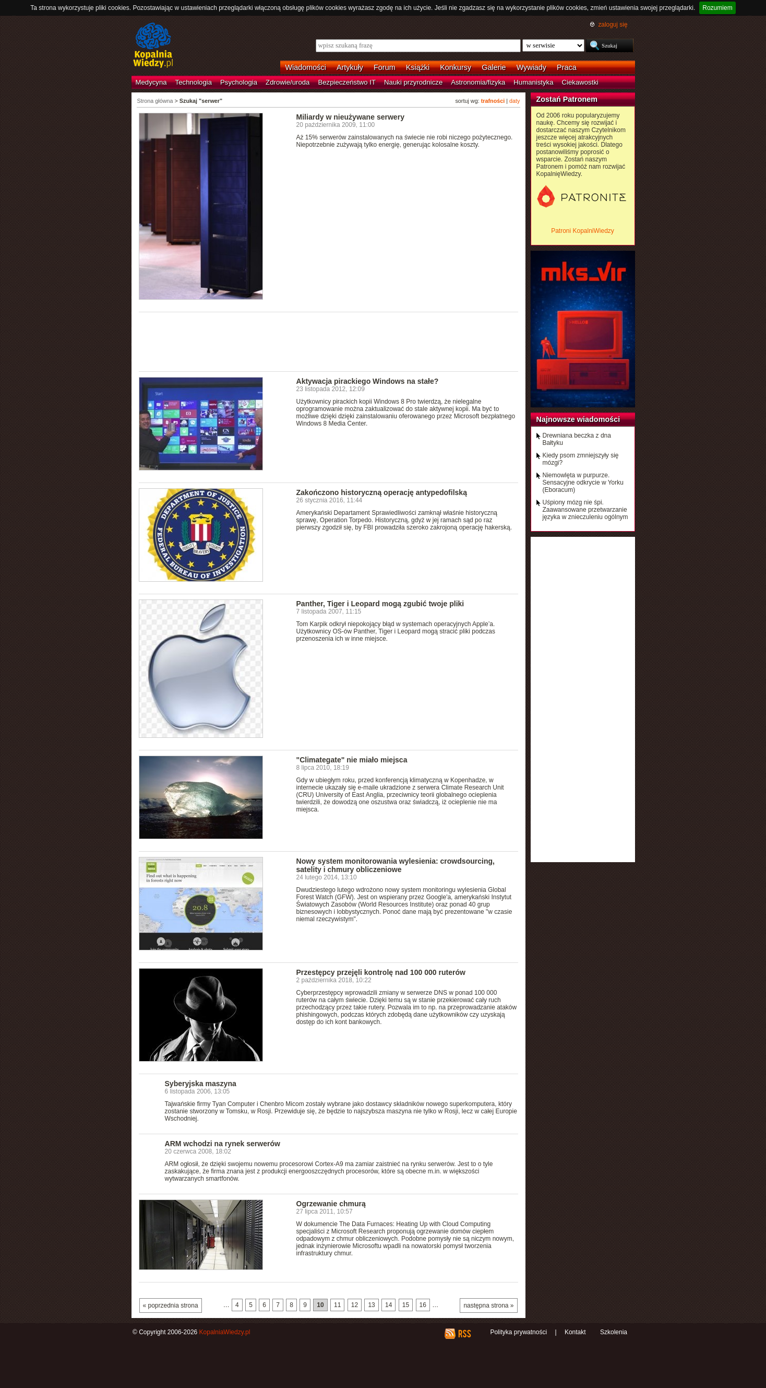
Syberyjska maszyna (200, 1083)
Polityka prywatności (518, 1332)
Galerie (494, 67)
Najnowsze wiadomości (578, 419)
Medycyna (151, 82)
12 (354, 1305)
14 (388, 1305)
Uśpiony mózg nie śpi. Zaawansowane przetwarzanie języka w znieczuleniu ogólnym (585, 510)
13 (371, 1305)
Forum (385, 67)
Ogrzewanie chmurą (331, 1203)
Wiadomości (305, 67)
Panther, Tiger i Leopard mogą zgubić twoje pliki (380, 603)
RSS (464, 1333)
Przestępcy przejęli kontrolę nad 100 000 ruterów (380, 972)
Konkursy (455, 67)
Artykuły (350, 67)
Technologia (193, 82)
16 (423, 1305)
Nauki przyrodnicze (413, 82)
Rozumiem (717, 7)
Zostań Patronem (567, 99)
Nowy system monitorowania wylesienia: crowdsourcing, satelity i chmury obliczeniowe (395, 865)
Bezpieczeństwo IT (347, 82)
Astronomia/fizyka (478, 82)
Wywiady (531, 67)
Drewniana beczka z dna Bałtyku (577, 439)
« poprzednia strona (170, 1305)
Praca (567, 67)
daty (514, 101)
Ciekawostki (580, 82)
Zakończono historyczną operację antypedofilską (381, 492)
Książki (418, 67)
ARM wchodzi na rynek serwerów (222, 1143)
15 (405, 1305)
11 (337, 1305)
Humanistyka (533, 82)
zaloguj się (612, 24)
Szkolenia (613, 1332)
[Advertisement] (329, 340)
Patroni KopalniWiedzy (582, 230)
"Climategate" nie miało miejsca (352, 760)
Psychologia (238, 82)
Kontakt (575, 1332)
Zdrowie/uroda (287, 82)
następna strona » (488, 1305)
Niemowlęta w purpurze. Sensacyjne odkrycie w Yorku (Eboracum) (583, 482)
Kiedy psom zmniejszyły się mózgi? (581, 459)
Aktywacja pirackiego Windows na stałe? (367, 381)
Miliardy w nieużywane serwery (350, 117)
